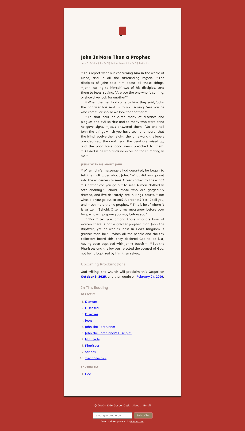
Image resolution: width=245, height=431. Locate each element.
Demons (91, 302)
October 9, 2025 (93, 276)
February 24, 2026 (149, 276)
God (88, 374)
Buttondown (137, 421)
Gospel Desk (122, 405)
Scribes (90, 352)
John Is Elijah (105, 63)
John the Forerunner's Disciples (108, 333)
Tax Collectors (95, 358)
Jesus (88, 320)
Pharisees (92, 346)
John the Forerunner (100, 327)
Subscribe (143, 415)
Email (147, 405)
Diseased (92, 308)
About (136, 405)
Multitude (92, 339)
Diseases (91, 314)
